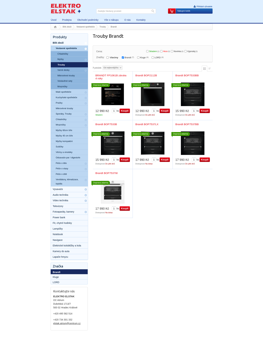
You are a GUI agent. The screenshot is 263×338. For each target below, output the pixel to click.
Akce (166, 51)
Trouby (103, 27)
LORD (159, 57)
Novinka (179, 51)
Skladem (154, 51)
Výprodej (192, 51)
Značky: (100, 57)
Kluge (144, 57)
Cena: (99, 51)
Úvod (55, 27)
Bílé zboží (67, 27)
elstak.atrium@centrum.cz (67, 323)
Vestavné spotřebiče (85, 27)
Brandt (129, 57)
